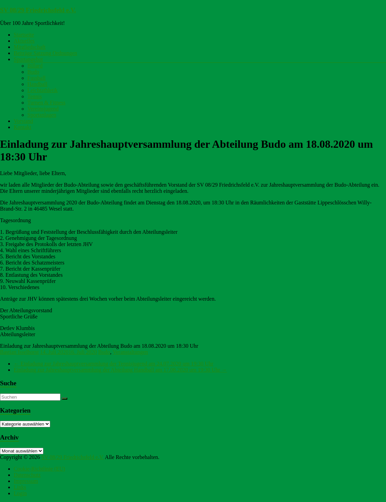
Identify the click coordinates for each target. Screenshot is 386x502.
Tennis (34, 96)
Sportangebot (28, 59)
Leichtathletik (42, 90)
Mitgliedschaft (29, 47)
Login (20, 493)
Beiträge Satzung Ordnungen (45, 53)
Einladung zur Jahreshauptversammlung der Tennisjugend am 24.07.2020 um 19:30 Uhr (113, 364)
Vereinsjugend (43, 109)
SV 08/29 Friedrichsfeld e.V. (38, 10)
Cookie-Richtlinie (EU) (39, 469)
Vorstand (23, 121)
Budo (33, 72)
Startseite (24, 35)
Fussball (36, 78)
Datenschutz (27, 475)
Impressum (26, 481)
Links (20, 487)
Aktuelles (24, 41)
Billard (34, 66)
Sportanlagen (41, 115)
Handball (37, 84)
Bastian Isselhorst (19, 352)
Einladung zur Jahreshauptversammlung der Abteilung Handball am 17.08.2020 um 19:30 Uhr (120, 370)
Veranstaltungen (130, 352)
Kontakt (22, 127)
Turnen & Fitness (46, 102)
